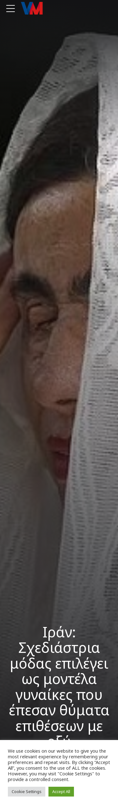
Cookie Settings (27, 791)
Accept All (61, 791)
